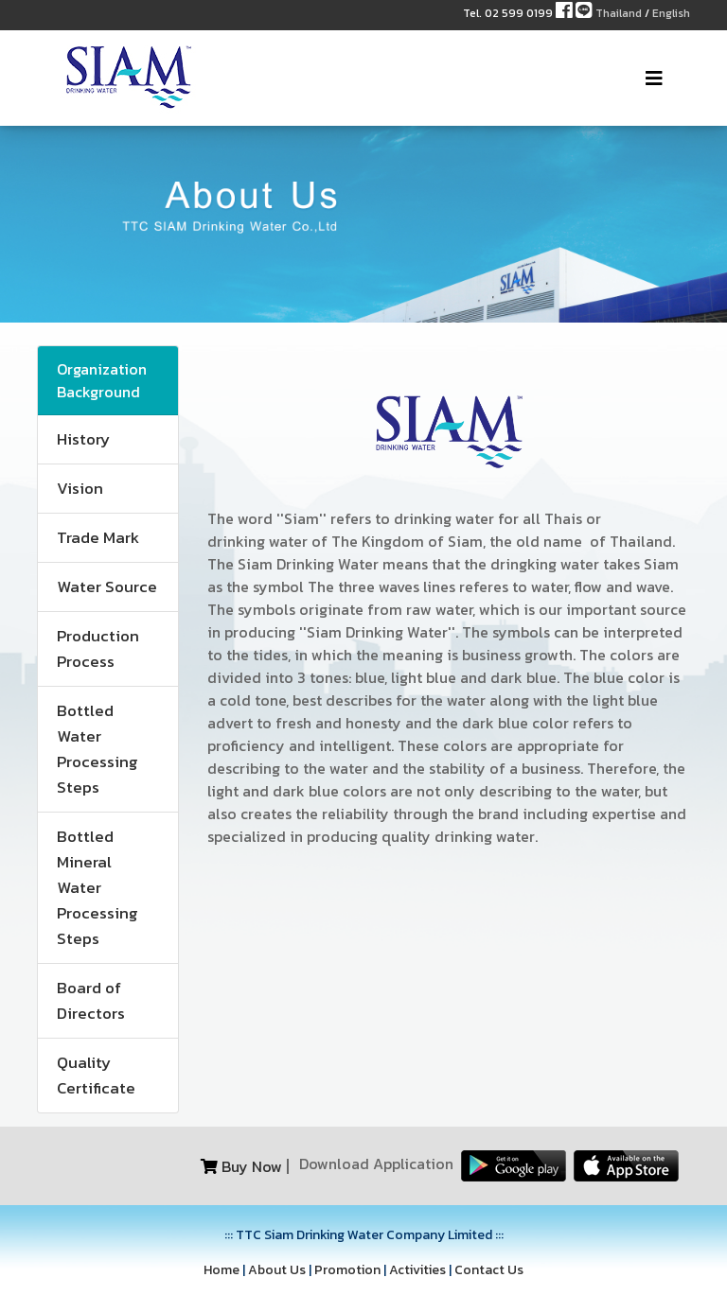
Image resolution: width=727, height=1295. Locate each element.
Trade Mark (98, 537)
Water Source (107, 586)
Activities (417, 1270)
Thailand (618, 13)
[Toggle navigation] (654, 78)
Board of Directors (91, 1000)
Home (221, 1270)
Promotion (347, 1270)
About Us (277, 1270)
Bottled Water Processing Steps (97, 748)
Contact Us (488, 1270)
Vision (80, 488)
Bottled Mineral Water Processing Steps (97, 887)
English (671, 13)
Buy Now (252, 1166)
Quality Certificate (96, 1075)
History (83, 439)
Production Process (98, 648)
